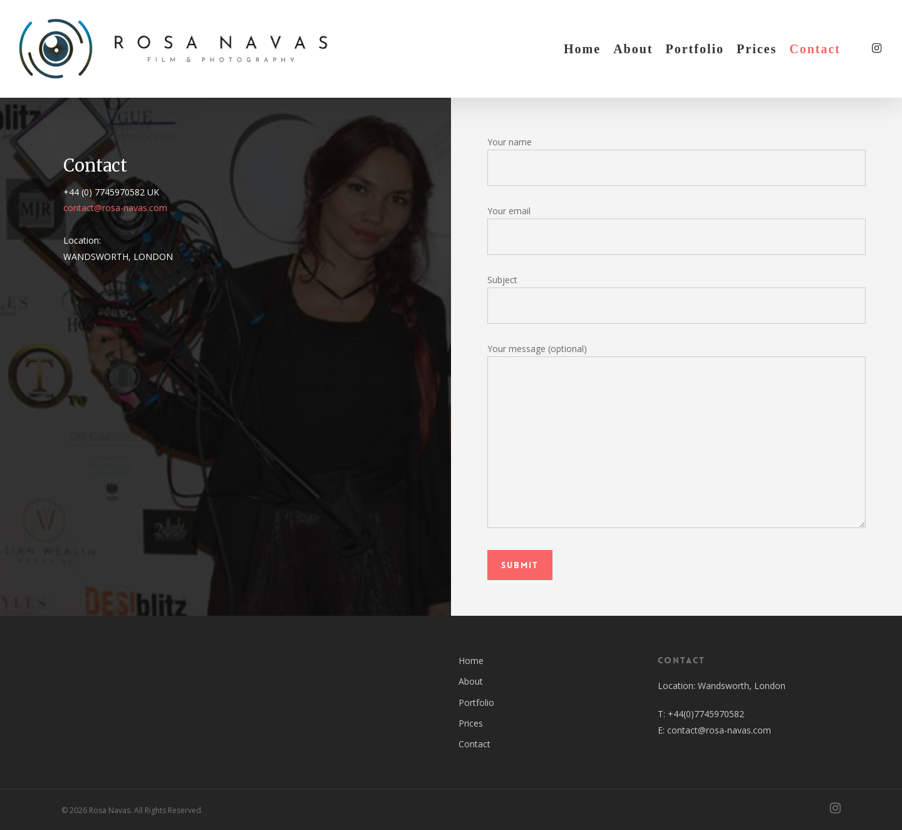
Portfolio (476, 702)
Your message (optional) (676, 437)
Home (471, 661)
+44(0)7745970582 (706, 714)
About (471, 681)
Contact (474, 744)
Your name (676, 161)
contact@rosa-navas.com (115, 208)
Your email (676, 230)
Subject (676, 299)
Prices (471, 723)
